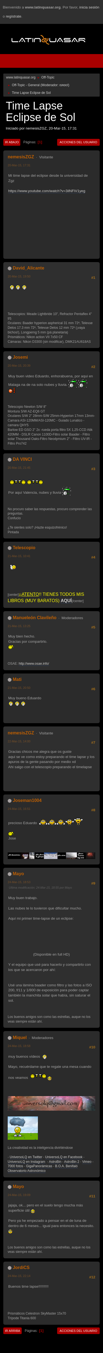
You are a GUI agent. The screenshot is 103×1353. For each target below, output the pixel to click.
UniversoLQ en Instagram (26, 1162)
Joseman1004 (27, 800)
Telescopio (24, 547)
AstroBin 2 (71, 1162)
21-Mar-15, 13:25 (19, 626)
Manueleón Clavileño (34, 617)
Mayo (18, 873)
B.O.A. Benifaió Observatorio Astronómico (43, 1168)
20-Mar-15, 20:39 (19, 365)
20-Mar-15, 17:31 (19, 165)
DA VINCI (22, 459)
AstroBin (55, 1162)
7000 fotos (15, 1166)
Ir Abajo (12, 142)
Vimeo (86, 1162)
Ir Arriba (12, 1330)
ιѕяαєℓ (63, 85)
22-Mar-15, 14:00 (19, 741)
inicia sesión (89, 7)
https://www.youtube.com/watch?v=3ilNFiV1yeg (46, 191)
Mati (17, 679)
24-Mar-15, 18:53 (19, 882)
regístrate (13, 16)
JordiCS (21, 1267)
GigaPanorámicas (39, 1166)
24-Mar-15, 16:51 (19, 808)
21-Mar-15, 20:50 (19, 687)
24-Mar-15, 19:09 (19, 1195)
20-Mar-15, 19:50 (19, 276)
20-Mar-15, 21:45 (19, 467)
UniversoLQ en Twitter (26, 1157)
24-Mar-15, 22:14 (19, 1276)
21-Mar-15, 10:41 (19, 556)
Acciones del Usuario (78, 142)
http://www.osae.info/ (34, 664)
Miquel (20, 1037)
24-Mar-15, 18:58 (19, 1046)
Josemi (20, 357)
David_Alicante (28, 268)
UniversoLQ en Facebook (63, 1157)
